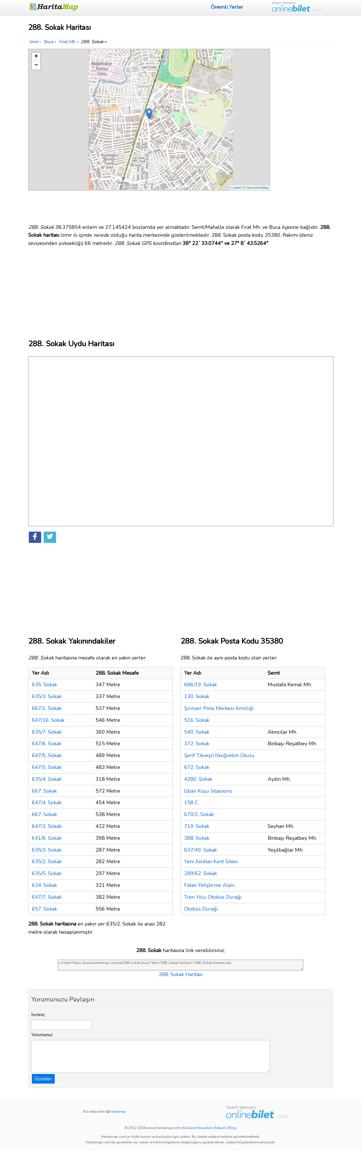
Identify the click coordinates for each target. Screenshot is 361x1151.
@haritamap (116, 1111)
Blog (232, 1128)
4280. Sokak (198, 779)
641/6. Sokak (46, 838)
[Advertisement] (302, 133)
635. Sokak (44, 684)
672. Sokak (196, 767)
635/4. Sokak (46, 779)
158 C (191, 802)
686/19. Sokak (200, 684)
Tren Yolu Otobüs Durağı (212, 897)
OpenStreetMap (257, 187)
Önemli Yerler (227, 7)
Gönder (43, 1078)
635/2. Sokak (46, 861)
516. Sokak (196, 720)
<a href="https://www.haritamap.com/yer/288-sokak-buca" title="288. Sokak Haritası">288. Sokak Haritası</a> (180, 965)
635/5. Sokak (46, 873)
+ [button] (36, 56)
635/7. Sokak (46, 732)
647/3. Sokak (46, 826)
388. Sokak (196, 838)
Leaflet (236, 187)
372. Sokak (196, 743)
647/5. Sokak (46, 755)
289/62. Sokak (200, 873)
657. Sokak (44, 909)
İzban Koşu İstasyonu (208, 791)
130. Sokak (196, 696)
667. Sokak (44, 791)
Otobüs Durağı (201, 909)
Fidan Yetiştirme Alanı (209, 885)
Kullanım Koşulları (197, 1128)
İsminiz (38, 1015)
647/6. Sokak (46, 743)
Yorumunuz (42, 1035)
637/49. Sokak (200, 850)
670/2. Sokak (199, 814)
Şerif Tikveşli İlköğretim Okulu (219, 755)
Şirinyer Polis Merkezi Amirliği (219, 708)
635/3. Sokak (46, 696)
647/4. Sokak (46, 802)
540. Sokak (196, 732)
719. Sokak (196, 826)
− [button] (36, 65)
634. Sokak (44, 885)
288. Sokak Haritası (180, 974)
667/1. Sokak (46, 708)
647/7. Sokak (46, 897)
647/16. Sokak (48, 720)
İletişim (220, 1128)
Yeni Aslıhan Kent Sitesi (210, 861)
